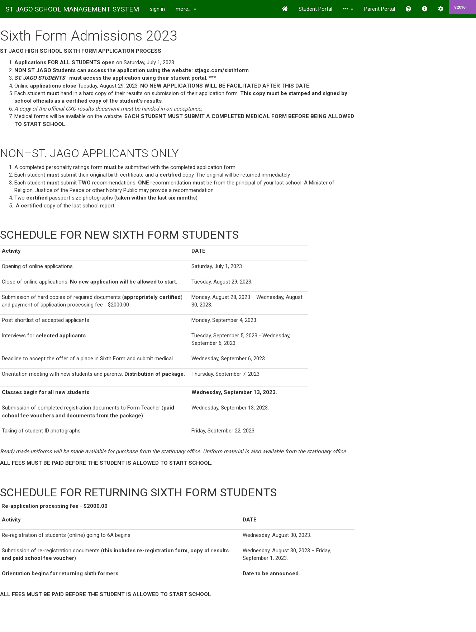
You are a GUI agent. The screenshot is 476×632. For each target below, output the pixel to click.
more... (186, 9)
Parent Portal (379, 9)
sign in (157, 9)
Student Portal (315, 9)
